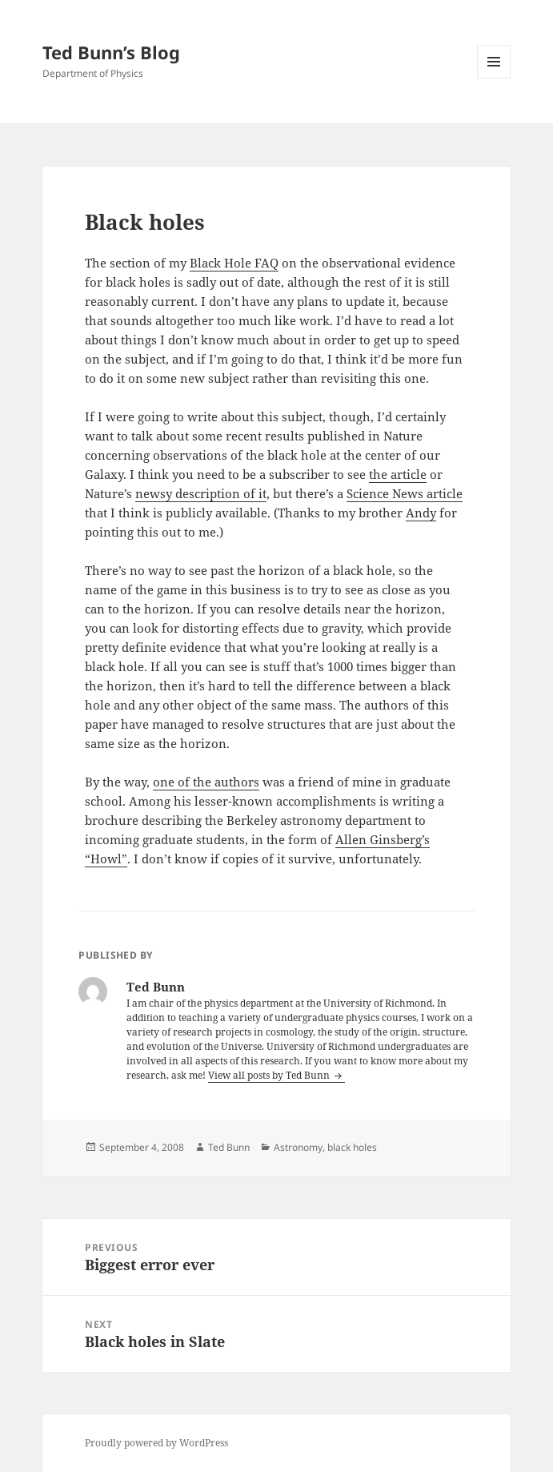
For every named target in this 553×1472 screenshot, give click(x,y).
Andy (421, 513)
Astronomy (298, 1147)
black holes (352, 1147)
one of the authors (206, 782)
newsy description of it (200, 493)
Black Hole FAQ (234, 263)
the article (398, 474)
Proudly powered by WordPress (156, 1443)
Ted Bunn (229, 1147)
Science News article (405, 493)
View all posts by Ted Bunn (270, 1075)
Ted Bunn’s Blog (111, 52)
